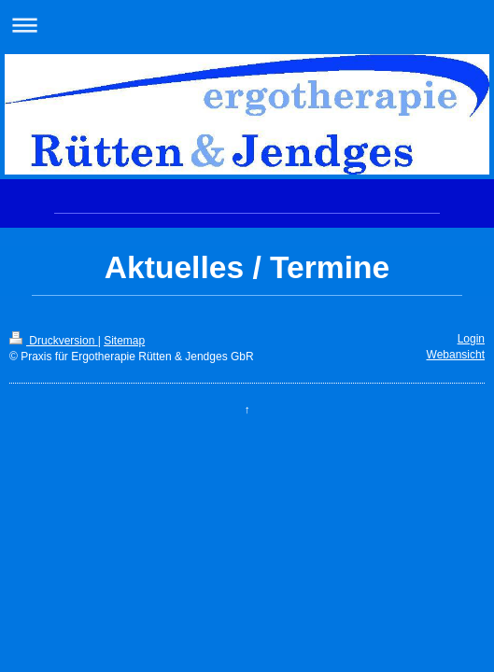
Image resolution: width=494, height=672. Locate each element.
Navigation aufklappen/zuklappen (247, 25)
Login (471, 338)
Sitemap (124, 340)
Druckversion (53, 340)
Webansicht (456, 354)
